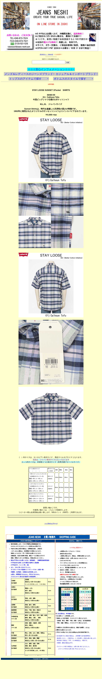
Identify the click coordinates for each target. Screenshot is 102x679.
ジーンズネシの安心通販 (56, 659)
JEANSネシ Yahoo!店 (46, 54)
